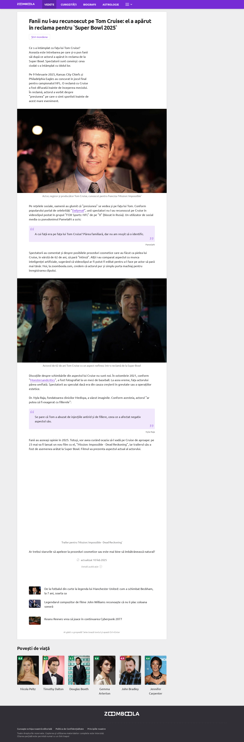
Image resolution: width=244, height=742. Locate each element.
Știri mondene (39, 36)
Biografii (89, 4)
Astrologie (111, 4)
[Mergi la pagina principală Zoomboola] (26, 4)
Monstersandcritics (42, 380)
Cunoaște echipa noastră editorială (34, 728)
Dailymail (78, 210)
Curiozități (69, 4)
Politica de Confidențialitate (70, 728)
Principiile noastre (96, 728)
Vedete (49, 4)
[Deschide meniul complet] (128, 4)
